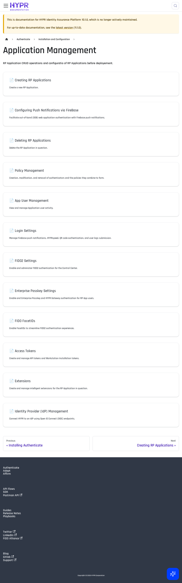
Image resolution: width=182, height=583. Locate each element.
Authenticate (11, 467)
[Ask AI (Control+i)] (173, 574)
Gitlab (8, 557)
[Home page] (6, 39)
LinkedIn (10, 535)
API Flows (9, 489)
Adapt (6, 470)
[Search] (175, 5)
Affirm (7, 473)
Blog (6, 553)
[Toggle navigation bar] (6, 6)
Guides (7, 510)
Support (9, 560)
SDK (5, 492)
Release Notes (12, 513)
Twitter (9, 531)
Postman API (12, 495)
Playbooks (9, 516)
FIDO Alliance (12, 538)
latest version (64, 28)
